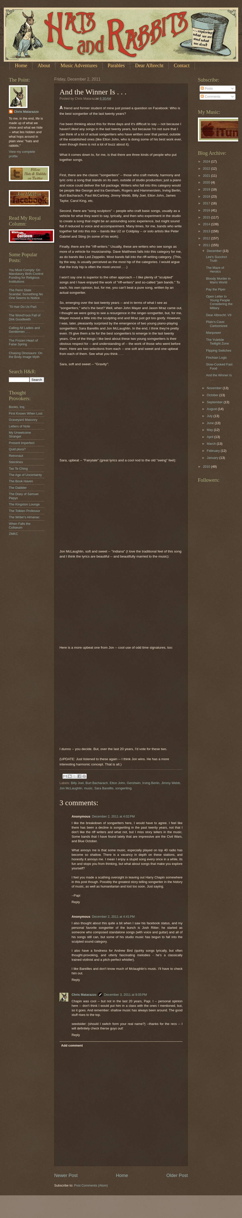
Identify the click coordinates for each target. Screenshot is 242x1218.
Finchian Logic (216, 357)
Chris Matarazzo (84, 994)
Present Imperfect (22, 443)
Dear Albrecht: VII (218, 315)
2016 (207, 210)
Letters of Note (19, 426)
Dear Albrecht (149, 65)
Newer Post (66, 1175)
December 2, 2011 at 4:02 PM (113, 816)
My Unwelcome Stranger (20, 434)
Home (21, 65)
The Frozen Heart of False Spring (23, 342)
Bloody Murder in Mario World (218, 280)
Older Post (177, 1175)
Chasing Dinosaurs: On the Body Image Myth (25, 355)
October (213, 395)
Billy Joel (77, 783)
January (213, 458)
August (212, 409)
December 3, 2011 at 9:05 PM (125, 994)
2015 (207, 217)
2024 (207, 161)
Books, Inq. (17, 407)
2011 (207, 245)
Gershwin (133, 783)
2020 (207, 182)
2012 (207, 238)
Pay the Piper (215, 289)
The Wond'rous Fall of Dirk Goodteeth (24, 317)
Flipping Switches (218, 350)
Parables (116, 65)
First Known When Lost (25, 413)
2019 (207, 189)
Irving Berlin (151, 783)
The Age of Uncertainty (25, 475)
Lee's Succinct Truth (216, 259)
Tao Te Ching (18, 468)
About (44, 65)
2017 (207, 203)
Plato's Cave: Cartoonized (216, 323)
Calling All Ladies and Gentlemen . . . (24, 330)
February (214, 451)
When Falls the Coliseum (20, 525)
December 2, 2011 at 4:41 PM (113, 916)
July (210, 416)
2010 (207, 466)
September (215, 402)
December (215, 251)
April (210, 437)
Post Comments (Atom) (91, 1185)
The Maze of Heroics (215, 269)
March (212, 444)
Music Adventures (78, 65)
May (210, 430)
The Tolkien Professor (24, 511)
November (215, 388)
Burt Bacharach (96, 783)
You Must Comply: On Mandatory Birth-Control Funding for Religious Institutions (26, 275)
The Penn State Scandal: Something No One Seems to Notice (26, 294)
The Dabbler (18, 488)
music (88, 788)
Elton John (117, 783)
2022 (207, 168)
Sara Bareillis (103, 788)
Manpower (213, 333)
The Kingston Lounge (24, 504)
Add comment (72, 1045)
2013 (207, 231)
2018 (207, 196)
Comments (210, 96)
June (211, 423)
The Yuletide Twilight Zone (217, 341)
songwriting (123, 788)
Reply (76, 902)
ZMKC (13, 534)
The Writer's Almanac (24, 517)
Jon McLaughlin (70, 788)
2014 (207, 224)
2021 (207, 175)
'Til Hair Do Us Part (22, 307)
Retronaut (16, 456)
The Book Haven (21, 481)
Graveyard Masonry (23, 420)
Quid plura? (17, 449)
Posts (207, 88)
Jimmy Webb (170, 783)
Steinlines (16, 462)
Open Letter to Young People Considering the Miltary (219, 302)
